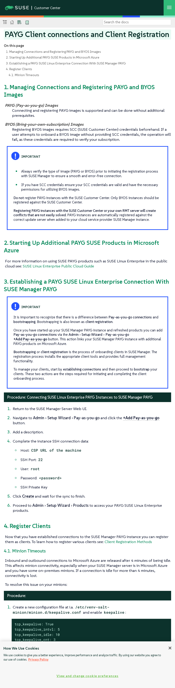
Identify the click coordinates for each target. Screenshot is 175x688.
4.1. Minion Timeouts (24, 75)
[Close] (170, 648)
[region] (87, 664)
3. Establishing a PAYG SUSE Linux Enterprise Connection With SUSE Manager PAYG (66, 63)
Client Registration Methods (128, 541)
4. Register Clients (19, 69)
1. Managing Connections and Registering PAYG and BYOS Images (53, 52)
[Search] (137, 22)
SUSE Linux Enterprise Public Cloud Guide (58, 266)
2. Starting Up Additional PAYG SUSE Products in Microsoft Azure (52, 57)
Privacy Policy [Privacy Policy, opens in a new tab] (38, 659)
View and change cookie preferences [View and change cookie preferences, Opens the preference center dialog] (87, 676)
